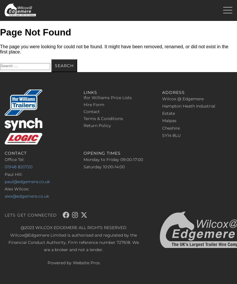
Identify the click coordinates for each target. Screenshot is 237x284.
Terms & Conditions (103, 118)
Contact (92, 111)
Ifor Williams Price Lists (108, 97)
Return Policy (97, 125)
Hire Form (94, 104)
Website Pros (86, 262)
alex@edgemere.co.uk (27, 196)
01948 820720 (18, 166)
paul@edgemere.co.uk (27, 181)
